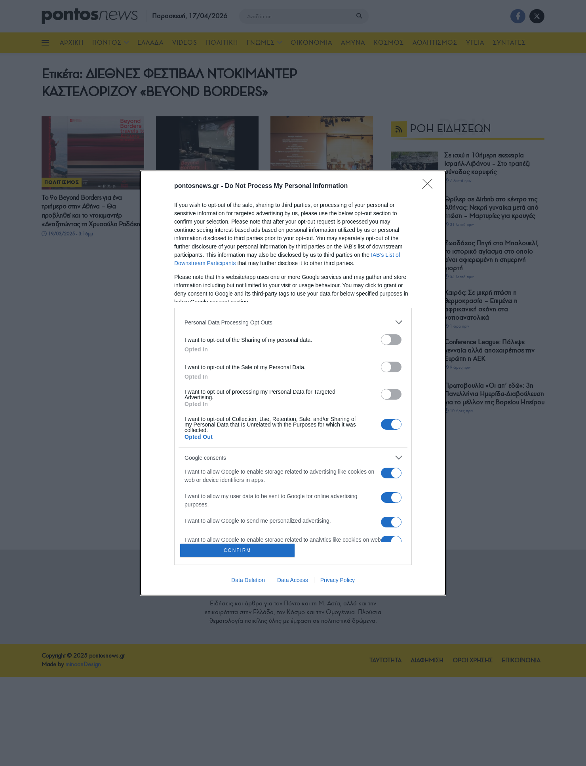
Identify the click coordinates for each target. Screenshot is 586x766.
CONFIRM (238, 550)
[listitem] (293, 321)
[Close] (430, 185)
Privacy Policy (337, 581)
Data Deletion (248, 581)
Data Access (292, 581)
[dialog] (293, 383)
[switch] (391, 339)
